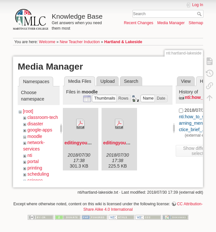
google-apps (39, 129)
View (186, 81)
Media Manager (171, 23)
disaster (35, 123)
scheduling (38, 174)
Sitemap (196, 23)
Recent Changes (138, 23)
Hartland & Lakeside (123, 42)
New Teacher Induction (80, 42)
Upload (108, 81)
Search (200, 14)
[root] (28, 111)
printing (34, 167)
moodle (34, 136)
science (35, 180)
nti (29, 155)
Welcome (47, 42)
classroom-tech (42, 117)
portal (33, 161)
